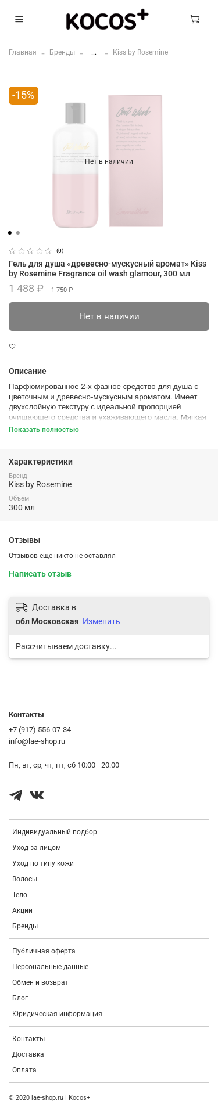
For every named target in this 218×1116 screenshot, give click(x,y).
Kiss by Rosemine (140, 52)
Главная (23, 52)
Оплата (24, 1070)
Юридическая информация (57, 1014)
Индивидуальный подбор (54, 832)
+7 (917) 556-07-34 (40, 729)
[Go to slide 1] (9, 233)
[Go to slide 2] (17, 233)
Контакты (28, 1039)
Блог (20, 998)
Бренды (62, 52)
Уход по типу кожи (43, 863)
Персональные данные (50, 967)
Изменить (101, 621)
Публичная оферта (44, 951)
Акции (22, 910)
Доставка (28, 1054)
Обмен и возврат (40, 982)
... (94, 52)
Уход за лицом (36, 848)
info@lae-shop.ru (37, 741)
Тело (19, 895)
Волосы (24, 879)
